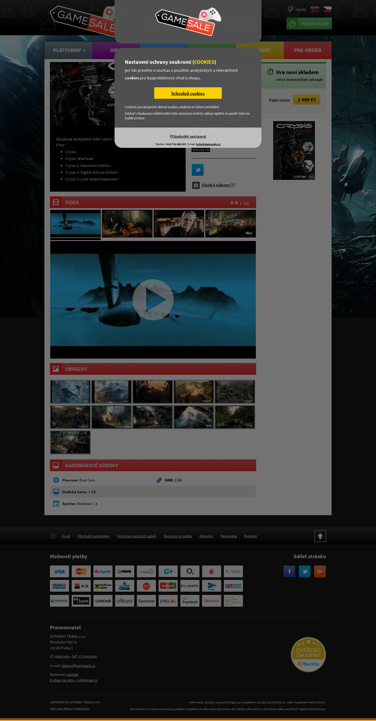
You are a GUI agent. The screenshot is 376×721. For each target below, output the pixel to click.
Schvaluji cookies (188, 93)
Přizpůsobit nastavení (188, 136)
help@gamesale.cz (208, 144)
